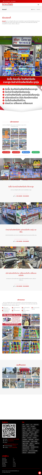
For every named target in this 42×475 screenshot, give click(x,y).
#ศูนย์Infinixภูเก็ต (25, 434)
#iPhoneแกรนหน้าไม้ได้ (33, 451)
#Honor (34, 437)
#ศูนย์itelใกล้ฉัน (25, 443)
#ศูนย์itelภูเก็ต (25, 436)
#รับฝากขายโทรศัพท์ (25, 447)
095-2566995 (10, 439)
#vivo (28, 426)
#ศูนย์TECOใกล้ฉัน (34, 441)
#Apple (27, 424)
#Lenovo (29, 437)
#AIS (23, 424)
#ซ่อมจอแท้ (24, 452)
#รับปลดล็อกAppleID (34, 447)
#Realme (24, 428)
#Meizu (24, 437)
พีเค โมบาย (14, 445)
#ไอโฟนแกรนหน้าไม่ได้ (31, 452)
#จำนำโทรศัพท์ (31, 439)
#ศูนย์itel (36, 432)
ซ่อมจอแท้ (4, 21)
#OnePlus (36, 436)
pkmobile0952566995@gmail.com (11, 444)
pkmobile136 (11, 441)
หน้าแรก (33, 9)
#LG (31, 424)
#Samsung (36, 424)
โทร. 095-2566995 (6, 1)
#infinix (28, 430)
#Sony (29, 428)
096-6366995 (13, 1)
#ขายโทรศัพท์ (24, 439)
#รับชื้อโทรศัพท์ (24, 445)
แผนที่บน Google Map (13, 447)
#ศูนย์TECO (31, 432)
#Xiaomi (34, 428)
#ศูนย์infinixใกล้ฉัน (25, 441)
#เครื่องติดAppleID (25, 449)
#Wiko (23, 430)
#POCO (30, 436)
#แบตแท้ (32, 449)
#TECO (33, 430)
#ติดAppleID (24, 451)
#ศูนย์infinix (24, 432)
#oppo (23, 426)
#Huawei (33, 426)
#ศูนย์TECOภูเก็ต (33, 434)
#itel (37, 430)
